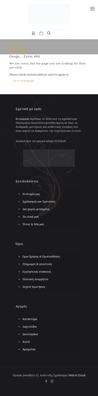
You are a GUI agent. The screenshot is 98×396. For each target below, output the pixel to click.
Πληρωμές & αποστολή (37, 264)
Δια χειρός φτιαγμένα (36, 209)
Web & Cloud (77, 375)
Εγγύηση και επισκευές (37, 271)
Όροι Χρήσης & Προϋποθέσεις (41, 256)
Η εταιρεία (22, 119)
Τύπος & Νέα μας (17, 52)
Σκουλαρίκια (30, 334)
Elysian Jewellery (18, 48)
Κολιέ (26, 342)
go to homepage (24, 80)
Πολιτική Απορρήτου (35, 279)
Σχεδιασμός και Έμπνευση (39, 201)
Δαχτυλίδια (30, 326)
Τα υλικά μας (31, 216)
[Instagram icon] (52, 381)
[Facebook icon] (46, 381)
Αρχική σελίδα (16, 44)
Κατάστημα (30, 319)
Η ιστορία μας (31, 194)
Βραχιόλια (29, 349)
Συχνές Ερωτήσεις (34, 287)
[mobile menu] (92, 8)
